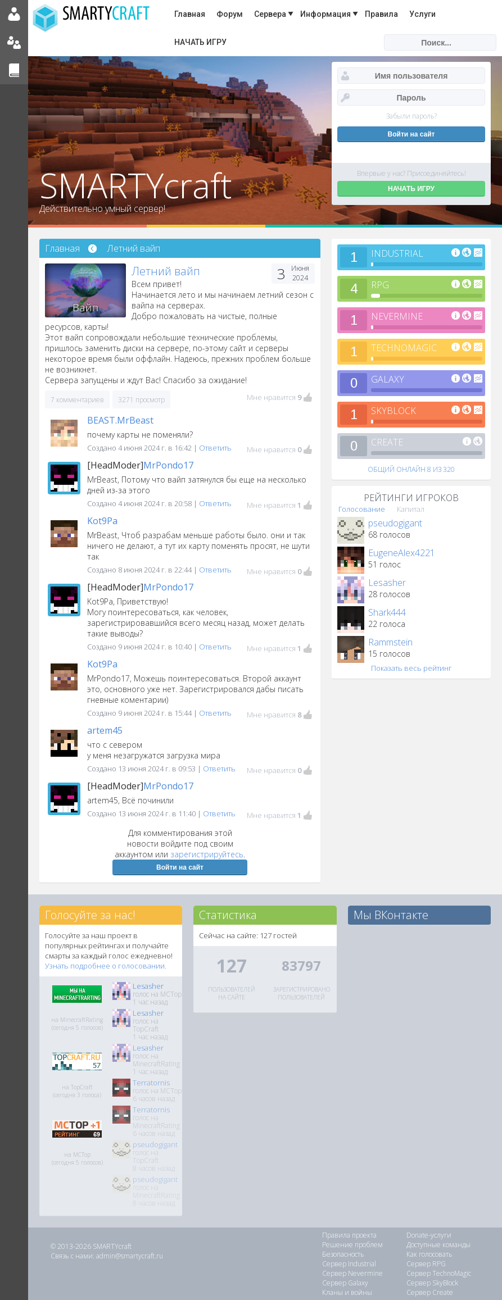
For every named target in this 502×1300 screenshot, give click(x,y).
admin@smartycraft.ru (129, 1256)
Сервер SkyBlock (432, 1283)
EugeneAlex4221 (401, 553)
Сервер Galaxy (345, 1283)
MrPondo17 (168, 465)
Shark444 (387, 612)
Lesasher (387, 582)
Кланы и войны (347, 1292)
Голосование (361, 509)
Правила (381, 14)
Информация (325, 14)
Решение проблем (352, 1244)
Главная (189, 14)
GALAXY (387, 379)
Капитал (410, 509)
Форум (229, 14)
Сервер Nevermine (352, 1273)
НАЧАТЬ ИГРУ (200, 42)
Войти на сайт (179, 867)
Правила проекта (349, 1235)
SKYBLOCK (393, 410)
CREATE (387, 442)
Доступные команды (438, 1244)
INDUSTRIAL (397, 253)
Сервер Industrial (349, 1264)
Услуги (422, 14)
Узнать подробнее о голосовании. (105, 966)
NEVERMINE (397, 316)
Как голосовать (429, 1254)
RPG (380, 285)
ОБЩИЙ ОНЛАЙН (411, 469)
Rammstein (390, 642)
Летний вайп (133, 248)
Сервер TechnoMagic (438, 1273)
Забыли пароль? (411, 116)
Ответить (215, 448)
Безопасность (343, 1254)
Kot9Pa (102, 521)
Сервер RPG (426, 1264)
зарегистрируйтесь (206, 854)
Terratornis (151, 1083)
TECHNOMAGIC (404, 348)
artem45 (105, 730)
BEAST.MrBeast (120, 420)
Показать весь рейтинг (411, 668)
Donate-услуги (428, 1235)
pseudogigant (395, 523)
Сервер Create (429, 1292)
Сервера (270, 14)
